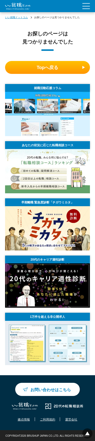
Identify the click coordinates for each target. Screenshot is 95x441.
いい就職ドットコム (16, 17)
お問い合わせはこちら (50, 390)
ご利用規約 (47, 419)
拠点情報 (24, 419)
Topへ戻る (48, 67)
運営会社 (71, 419)
